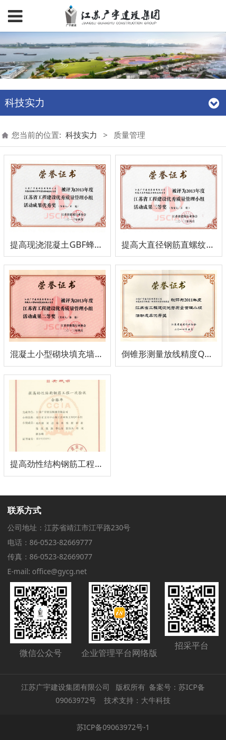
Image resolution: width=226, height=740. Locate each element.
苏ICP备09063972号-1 (113, 727)
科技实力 (81, 134)
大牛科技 (156, 700)
